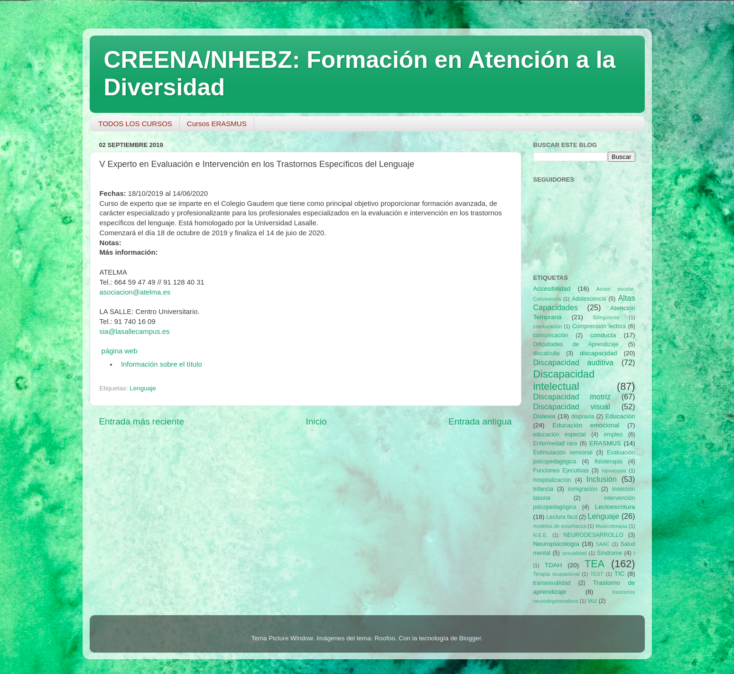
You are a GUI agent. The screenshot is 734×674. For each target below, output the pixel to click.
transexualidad (552, 583)
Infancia (543, 489)
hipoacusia (614, 470)
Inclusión (601, 479)
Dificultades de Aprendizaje (576, 344)
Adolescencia (589, 298)
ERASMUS (605, 443)
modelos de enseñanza (559, 526)
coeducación (547, 326)
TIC (619, 573)
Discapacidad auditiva (573, 362)
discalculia (546, 353)
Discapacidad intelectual (564, 380)
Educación (620, 416)
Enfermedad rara (555, 443)
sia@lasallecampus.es (135, 331)
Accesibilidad (552, 288)
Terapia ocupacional (556, 574)
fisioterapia (609, 461)
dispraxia (583, 416)
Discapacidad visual (571, 406)
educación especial (559, 434)
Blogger (470, 638)
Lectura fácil (561, 517)
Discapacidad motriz (572, 396)
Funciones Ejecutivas (561, 470)
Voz (592, 601)
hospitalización (552, 480)
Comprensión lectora (599, 326)
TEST (597, 574)
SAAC (603, 544)
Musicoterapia (611, 526)
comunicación (550, 335)
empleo (613, 434)
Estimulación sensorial (563, 452)
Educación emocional (585, 425)
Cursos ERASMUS (217, 124)
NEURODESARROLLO (593, 535)
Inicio (316, 421)
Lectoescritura (615, 506)
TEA (594, 564)
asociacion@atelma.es (135, 292)
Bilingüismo (606, 317)
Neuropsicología (556, 543)
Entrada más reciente (142, 421)
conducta (603, 335)
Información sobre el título (161, 364)
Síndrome (609, 553)
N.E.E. (540, 535)
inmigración (582, 489)
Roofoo (384, 638)
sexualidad (574, 553)
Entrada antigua (479, 421)
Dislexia (544, 416)
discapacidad (598, 353)
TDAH (553, 565)
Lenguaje (143, 388)
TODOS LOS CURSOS (135, 124)
